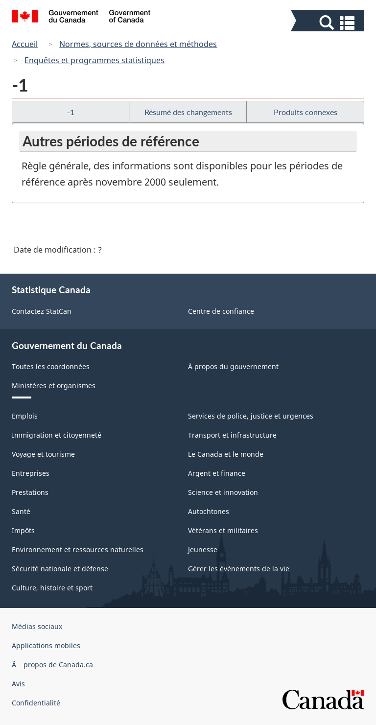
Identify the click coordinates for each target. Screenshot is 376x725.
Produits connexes (305, 112)
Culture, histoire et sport (52, 587)
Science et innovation (223, 492)
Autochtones (208, 511)
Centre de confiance (221, 311)
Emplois (25, 416)
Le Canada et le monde (225, 454)
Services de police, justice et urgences (250, 416)
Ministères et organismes (53, 385)
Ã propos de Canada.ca (52, 664)
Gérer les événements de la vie (238, 568)
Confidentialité (36, 702)
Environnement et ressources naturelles (77, 549)
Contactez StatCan (41, 311)
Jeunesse (202, 549)
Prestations (30, 492)
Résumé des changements (188, 112)
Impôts (23, 530)
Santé (21, 511)
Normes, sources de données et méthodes (138, 44)
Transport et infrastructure (232, 435)
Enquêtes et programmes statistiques (94, 60)
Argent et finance (216, 473)
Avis (18, 683)
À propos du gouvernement (233, 366)
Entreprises (30, 473)
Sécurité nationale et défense (60, 568)
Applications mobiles (46, 645)
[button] (328, 23)
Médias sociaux (37, 626)
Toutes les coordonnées (51, 366)
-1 (70, 112)
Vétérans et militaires (223, 530)
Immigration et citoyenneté (56, 435)
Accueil (25, 44)
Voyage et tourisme (43, 454)
